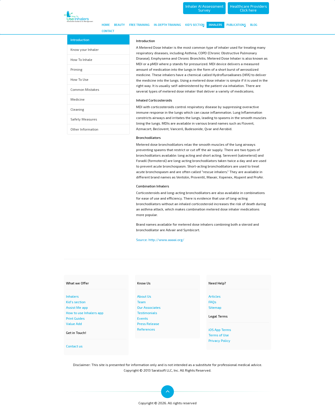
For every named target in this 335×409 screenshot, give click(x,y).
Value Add (74, 324)
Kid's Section (194, 25)
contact (108, 31)
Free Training (139, 24)
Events (142, 318)
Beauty (119, 24)
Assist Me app (77, 307)
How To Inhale (81, 59)
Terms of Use (219, 335)
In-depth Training (167, 24)
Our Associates (148, 307)
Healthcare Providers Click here (248, 8)
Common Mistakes (85, 89)
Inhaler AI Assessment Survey (204, 8)
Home (106, 24)
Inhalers (215, 25)
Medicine (78, 99)
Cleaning (77, 109)
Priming (76, 69)
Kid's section (75, 302)
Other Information (84, 129)
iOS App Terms (220, 330)
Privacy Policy (219, 340)
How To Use (79, 79)
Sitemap (215, 307)
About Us (144, 296)
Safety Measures (84, 119)
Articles (214, 296)
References (146, 329)
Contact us (74, 346)
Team (141, 302)
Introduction (80, 40)
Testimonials (147, 313)
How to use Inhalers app (84, 313)
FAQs (212, 302)
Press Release (148, 324)
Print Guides (75, 318)
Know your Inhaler (85, 49)
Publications (236, 25)
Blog (253, 24)
